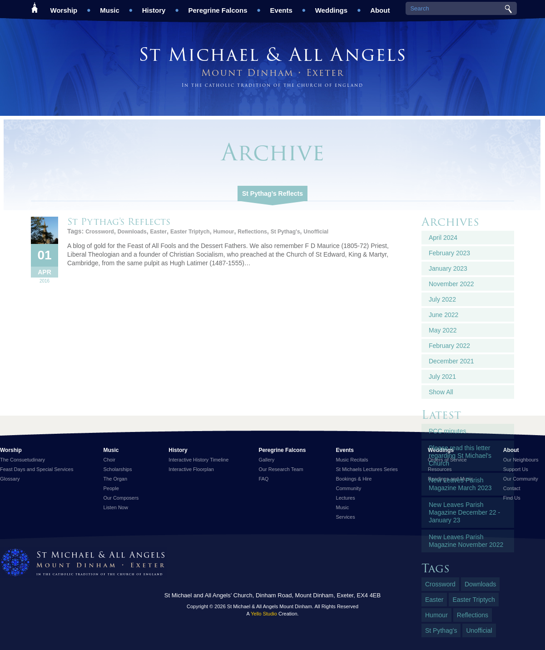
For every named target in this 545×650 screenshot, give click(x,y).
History (154, 7)
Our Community (520, 478)
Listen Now (116, 507)
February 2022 (449, 345)
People (111, 488)
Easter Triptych (190, 231)
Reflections (252, 231)
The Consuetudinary (22, 459)
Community (349, 488)
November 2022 (451, 284)
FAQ (263, 478)
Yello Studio (264, 613)
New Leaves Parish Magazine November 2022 (466, 540)
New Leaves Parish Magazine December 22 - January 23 (464, 512)
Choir (109, 459)
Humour (223, 231)
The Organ (116, 478)
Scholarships (118, 469)
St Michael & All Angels (272, 54)
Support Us (515, 469)
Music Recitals (352, 459)
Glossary (10, 478)
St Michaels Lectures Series (367, 469)
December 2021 (451, 361)
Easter (158, 231)
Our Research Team (280, 469)
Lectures (345, 498)
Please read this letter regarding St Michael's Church (460, 455)
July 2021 (442, 376)
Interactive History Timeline (198, 459)
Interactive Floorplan (191, 469)
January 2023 (448, 268)
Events (281, 7)
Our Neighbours (521, 459)
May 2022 (442, 330)
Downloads (132, 231)
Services (345, 517)
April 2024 (443, 237)
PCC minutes (447, 431)
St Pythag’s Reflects (272, 193)
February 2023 (449, 253)
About (380, 7)
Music (109, 7)
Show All (441, 392)
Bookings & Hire (354, 478)
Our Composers (121, 498)
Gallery (266, 459)
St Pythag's (285, 231)
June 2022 (443, 314)
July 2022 (442, 299)
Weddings (331, 7)
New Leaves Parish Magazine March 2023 (460, 483)
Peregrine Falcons (217, 7)
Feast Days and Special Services (36, 469)
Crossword (99, 231)
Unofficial (315, 231)
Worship (64, 7)
